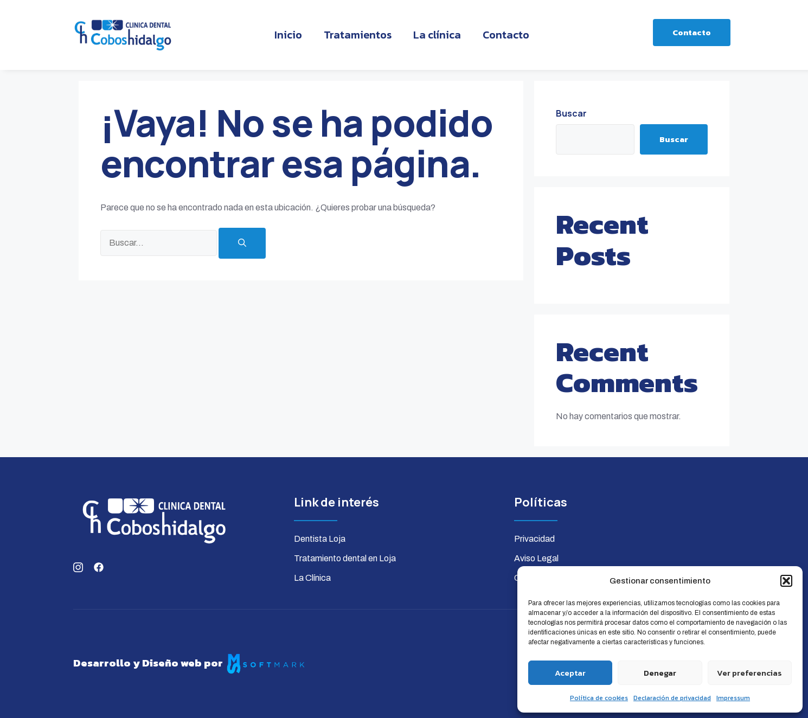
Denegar (660, 672)
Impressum (733, 698)
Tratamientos (358, 35)
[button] (786, 580)
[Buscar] (242, 243)
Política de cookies (599, 698)
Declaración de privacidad (672, 698)
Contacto (506, 35)
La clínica (437, 35)
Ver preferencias (749, 672)
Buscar (571, 113)
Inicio (288, 35)
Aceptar (570, 672)
